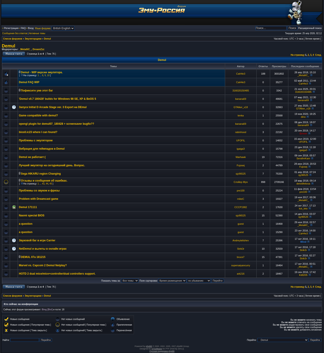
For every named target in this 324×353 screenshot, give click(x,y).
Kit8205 (303, 275)
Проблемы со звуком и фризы (39, 190)
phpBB (149, 346)
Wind (303, 241)
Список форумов (12, 39)
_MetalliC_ (25, 49)
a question (25, 223)
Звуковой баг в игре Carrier (37, 240)
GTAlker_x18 (241, 107)
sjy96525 (241, 173)
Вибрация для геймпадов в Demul (42, 148)
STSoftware (156, 349)
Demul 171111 (28, 207)
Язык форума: (43, 28)
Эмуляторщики (33, 39)
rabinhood (240, 132)
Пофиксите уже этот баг (37, 90)
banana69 (240, 99)
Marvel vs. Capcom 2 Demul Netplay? (43, 265)
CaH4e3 (240, 73)
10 (48, 75)
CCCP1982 (240, 207)
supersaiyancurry (240, 265)
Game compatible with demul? (38, 115)
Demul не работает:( (32, 157)
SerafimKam (303, 158)
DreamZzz (38, 49)
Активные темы (37, 33)
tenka (241, 115)
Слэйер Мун (241, 182)
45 (51, 183)
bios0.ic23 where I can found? (38, 132)
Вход (31, 28)
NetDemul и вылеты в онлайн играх (43, 248)
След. (318, 55)
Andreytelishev (241, 240)
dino (303, 116)
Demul (47, 39)
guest (241, 223)
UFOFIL (240, 140)
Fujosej (241, 165)
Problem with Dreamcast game (38, 198)
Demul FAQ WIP (29, 82)
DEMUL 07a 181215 (33, 257)
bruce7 (241, 257)
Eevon (303, 133)
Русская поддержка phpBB (162, 351)
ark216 (241, 273)
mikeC (240, 199)
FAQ (23, 28)
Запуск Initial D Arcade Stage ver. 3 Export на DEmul (53, 107)
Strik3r (240, 248)
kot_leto (303, 208)
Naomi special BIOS (31, 215)
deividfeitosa (303, 183)
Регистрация (11, 28)
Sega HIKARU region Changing (41, 173)
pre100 (240, 190)
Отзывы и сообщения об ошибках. (44, 180)
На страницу (298, 55)
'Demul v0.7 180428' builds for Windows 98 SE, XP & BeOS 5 (57, 98)
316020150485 (240, 90)
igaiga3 (241, 148)
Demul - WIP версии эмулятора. (42, 72)
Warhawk (241, 157)
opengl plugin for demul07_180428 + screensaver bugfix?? (56, 123)
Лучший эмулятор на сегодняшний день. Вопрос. (52, 165)
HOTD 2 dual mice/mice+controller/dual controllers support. (57, 273)
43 (43, 183)
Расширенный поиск (310, 28)
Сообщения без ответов (14, 33)
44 (47, 183)
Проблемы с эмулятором (36, 140)
